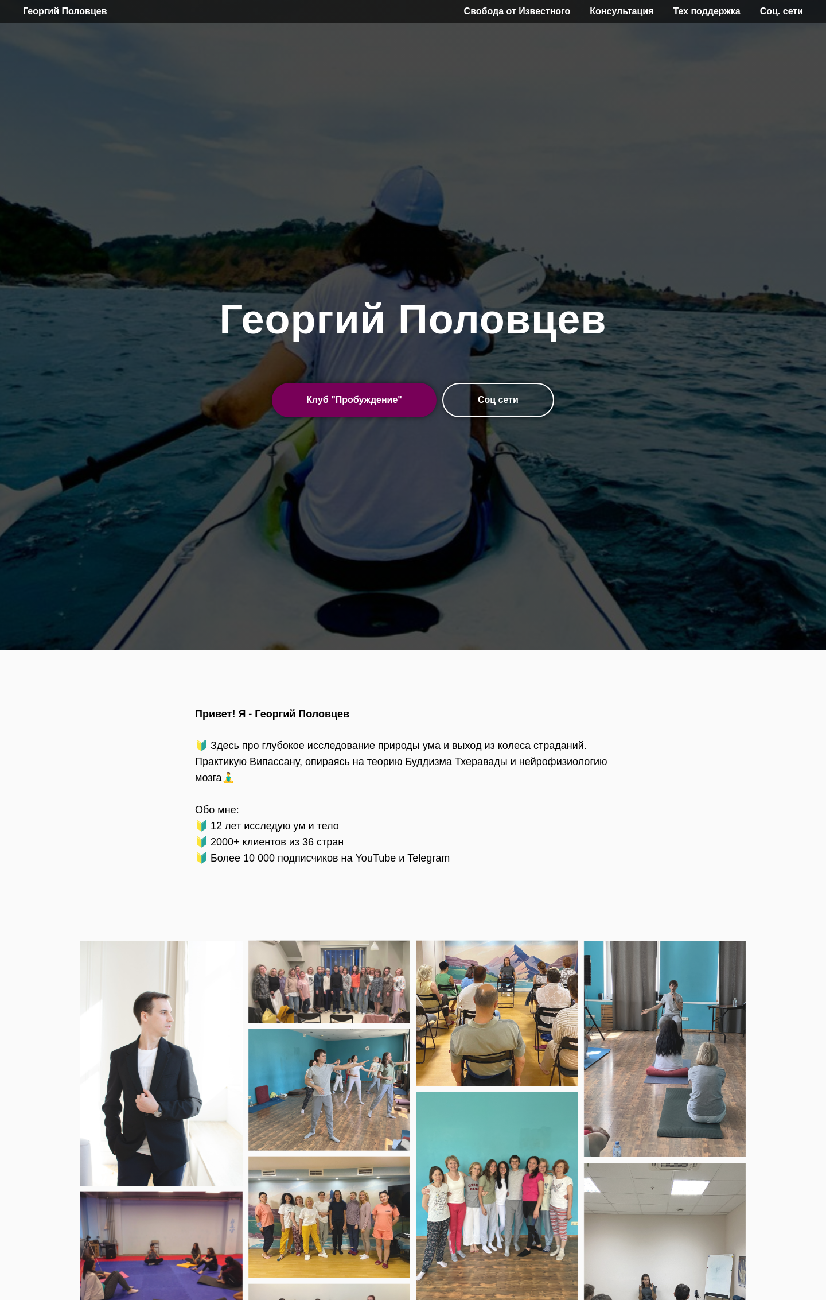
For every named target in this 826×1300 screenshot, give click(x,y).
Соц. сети (781, 11)
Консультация (621, 11)
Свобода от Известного (517, 11)
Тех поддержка (706, 11)
